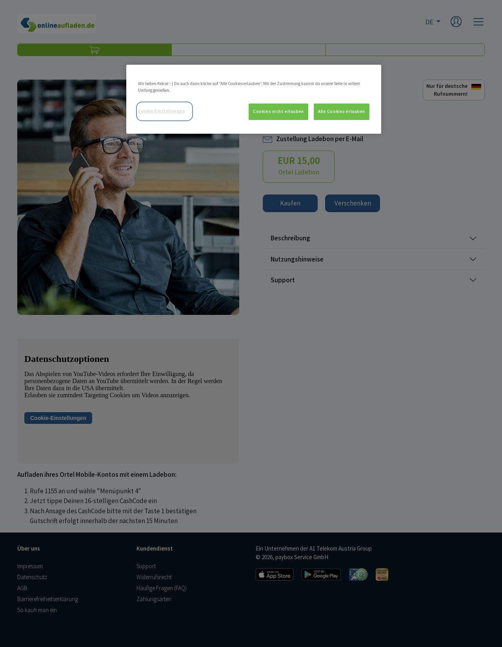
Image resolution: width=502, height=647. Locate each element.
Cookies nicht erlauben (278, 111)
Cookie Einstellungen (161, 111)
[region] (253, 99)
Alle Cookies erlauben (341, 111)
